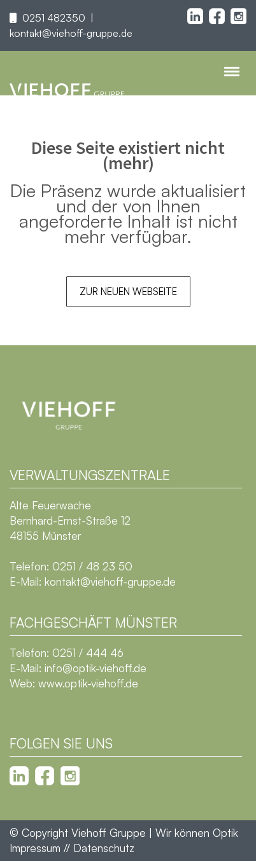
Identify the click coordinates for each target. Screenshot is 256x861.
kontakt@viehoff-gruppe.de (71, 33)
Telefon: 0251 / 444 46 (67, 652)
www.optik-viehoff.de (88, 683)
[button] (23, 838)
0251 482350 (53, 17)
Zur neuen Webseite (128, 292)
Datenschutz (103, 848)
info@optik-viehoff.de (95, 668)
